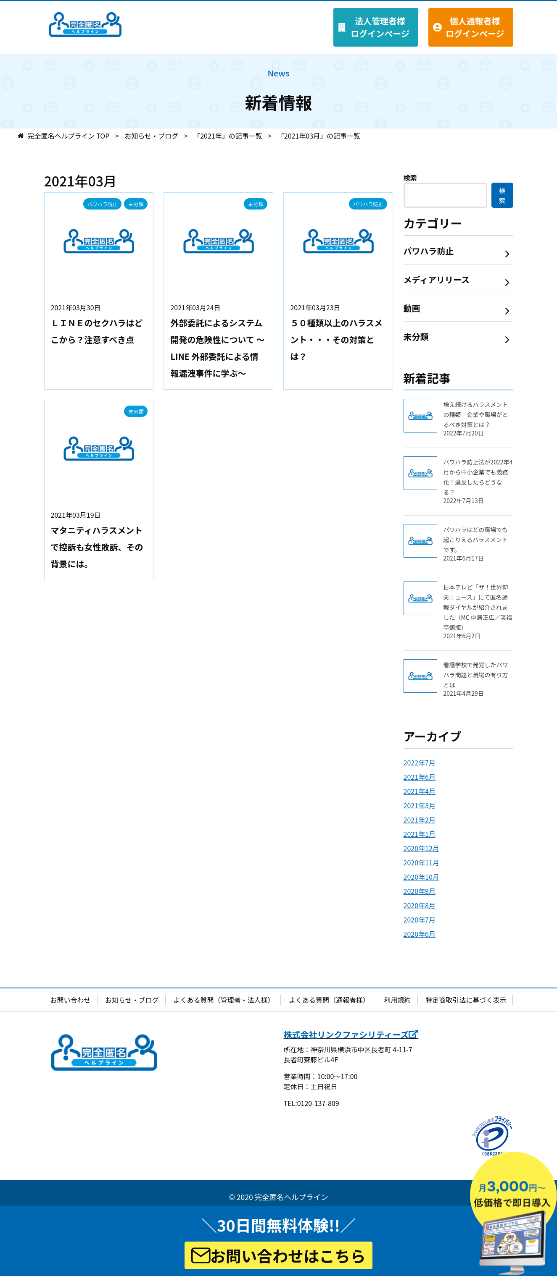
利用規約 (397, 1000)
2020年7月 (420, 919)
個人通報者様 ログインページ (475, 27)
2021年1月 (420, 834)
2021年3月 (420, 805)
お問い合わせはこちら (278, 1255)
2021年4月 (420, 791)
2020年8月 (420, 905)
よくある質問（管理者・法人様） (223, 1000)
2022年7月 (420, 762)
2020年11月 (421, 862)
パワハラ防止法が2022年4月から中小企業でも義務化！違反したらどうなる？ (478, 481)
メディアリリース (437, 279)
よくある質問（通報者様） (329, 1000)
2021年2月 (420, 820)
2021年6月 (420, 777)
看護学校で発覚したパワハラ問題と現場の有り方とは (478, 678)
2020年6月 (420, 934)
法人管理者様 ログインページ (380, 27)
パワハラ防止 (102, 203)
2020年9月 (420, 891)
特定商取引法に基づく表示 (465, 1000)
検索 (410, 178)
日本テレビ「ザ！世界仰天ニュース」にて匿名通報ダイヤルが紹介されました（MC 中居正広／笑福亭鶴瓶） (478, 611)
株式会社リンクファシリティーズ (351, 1034)
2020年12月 (421, 848)
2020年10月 (421, 877)
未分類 (135, 203)
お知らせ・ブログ (132, 1000)
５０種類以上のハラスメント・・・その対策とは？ (336, 339)
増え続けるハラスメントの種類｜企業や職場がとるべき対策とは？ (478, 418)
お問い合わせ (70, 1000)
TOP (69, 136)
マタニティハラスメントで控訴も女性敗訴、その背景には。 (97, 547)
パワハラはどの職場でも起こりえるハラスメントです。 (478, 543)
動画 (412, 308)
